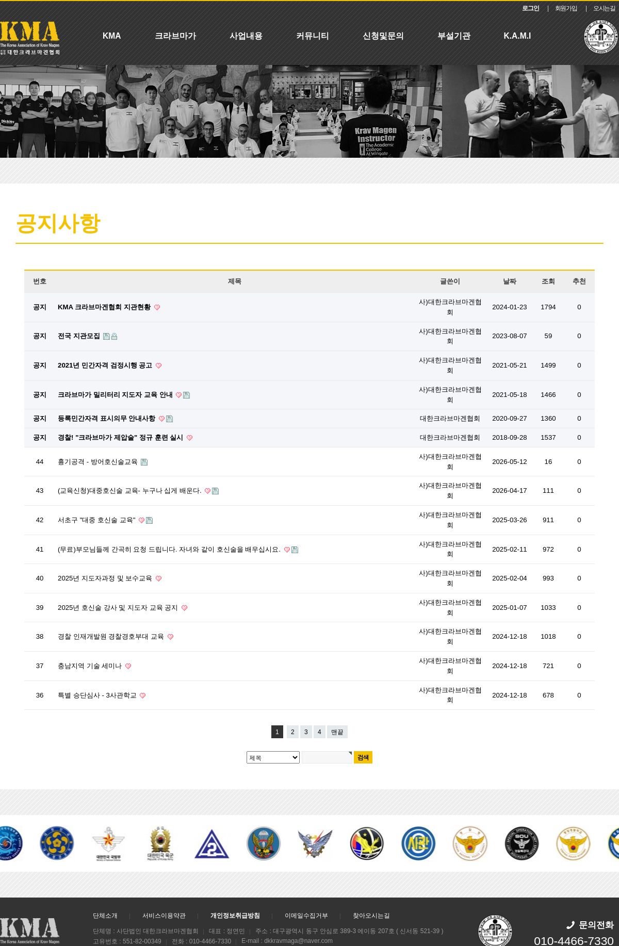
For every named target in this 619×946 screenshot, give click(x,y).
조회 (548, 281)
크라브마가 (175, 35)
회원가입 (566, 8)
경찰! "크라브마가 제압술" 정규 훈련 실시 (121, 437)
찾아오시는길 (371, 915)
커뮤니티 (312, 35)
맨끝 (337, 732)
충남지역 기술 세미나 (91, 666)
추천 (579, 281)
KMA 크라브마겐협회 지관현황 (105, 307)
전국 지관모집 (80, 336)
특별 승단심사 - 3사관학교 (98, 695)
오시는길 (604, 8)
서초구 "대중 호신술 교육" (97, 520)
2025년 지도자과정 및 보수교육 (106, 578)
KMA (112, 35)
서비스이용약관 (164, 915)
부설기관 (453, 35)
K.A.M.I (517, 35)
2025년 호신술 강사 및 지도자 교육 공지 (119, 607)
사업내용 (246, 35)
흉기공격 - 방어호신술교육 (98, 462)
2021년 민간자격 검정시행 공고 (106, 365)
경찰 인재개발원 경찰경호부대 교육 (112, 636)
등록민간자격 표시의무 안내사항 (107, 418)
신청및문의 (383, 35)
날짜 (509, 281)
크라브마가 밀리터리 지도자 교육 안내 (116, 395)
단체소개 (105, 915)
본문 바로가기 (0, 1)
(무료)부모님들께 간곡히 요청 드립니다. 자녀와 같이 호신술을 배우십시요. (170, 549)
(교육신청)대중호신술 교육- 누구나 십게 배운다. (130, 490)
